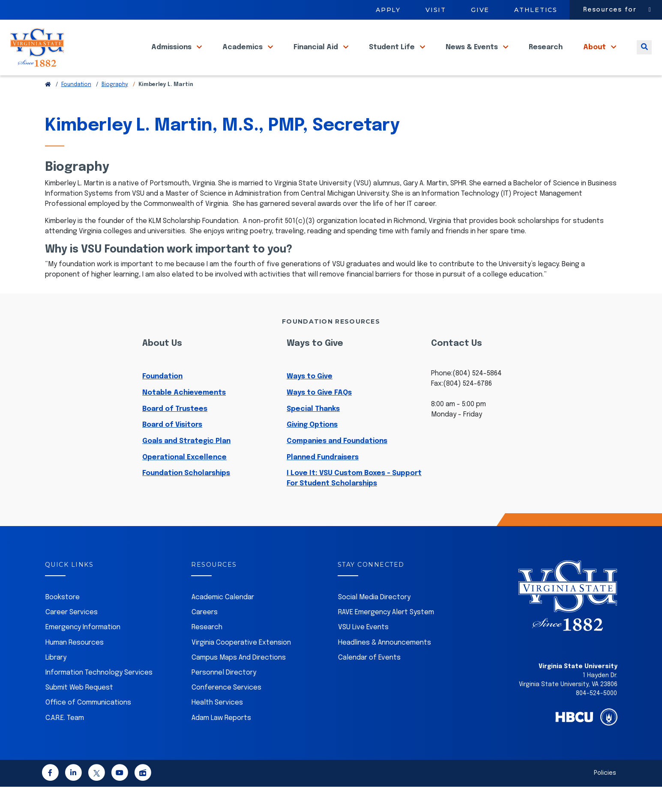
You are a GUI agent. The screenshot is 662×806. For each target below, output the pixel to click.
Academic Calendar (223, 616)
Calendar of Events (369, 677)
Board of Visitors (172, 444)
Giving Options (312, 444)
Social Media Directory (374, 616)
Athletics (535, 10)
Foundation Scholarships (186, 492)
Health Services (217, 722)
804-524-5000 (596, 713)
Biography (115, 104)
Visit (435, 10)
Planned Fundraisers (323, 476)
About (595, 55)
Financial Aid (317, 55)
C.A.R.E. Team (64, 737)
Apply (388, 10)
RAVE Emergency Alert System (386, 631)
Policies (605, 792)
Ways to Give (309, 395)
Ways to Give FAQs (319, 412)
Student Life (392, 55)
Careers (205, 631)
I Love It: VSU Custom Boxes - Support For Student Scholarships (354, 497)
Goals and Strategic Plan (186, 460)
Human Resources (74, 662)
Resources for (610, 10)
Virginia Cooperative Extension (241, 662)
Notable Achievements (184, 412)
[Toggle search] (644, 55)
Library (55, 677)
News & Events (473, 55)
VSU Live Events (363, 646)
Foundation (76, 104)
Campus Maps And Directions (239, 677)
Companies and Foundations (337, 460)
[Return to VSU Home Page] (48, 104)
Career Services (71, 631)
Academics (243, 55)
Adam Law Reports (221, 737)
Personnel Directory (224, 692)
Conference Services (226, 707)
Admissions (172, 55)
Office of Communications (88, 722)
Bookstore (62, 616)
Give (480, 10)
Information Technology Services (99, 692)
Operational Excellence (184, 476)
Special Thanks (313, 428)
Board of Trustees (174, 428)
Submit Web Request (79, 707)
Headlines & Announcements (384, 662)
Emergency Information (82, 646)
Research (546, 55)
